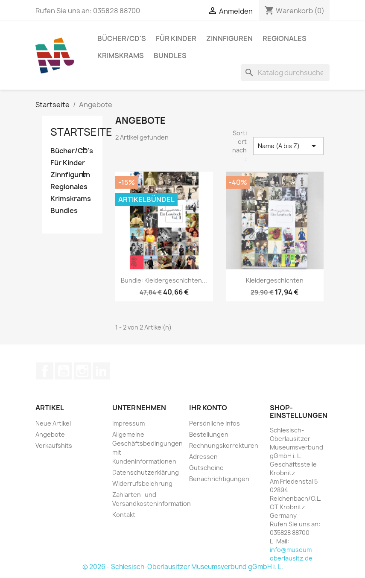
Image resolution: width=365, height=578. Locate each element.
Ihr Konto (208, 407)
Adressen (203, 456)
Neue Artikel (53, 423)
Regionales (285, 38)
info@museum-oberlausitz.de (292, 554)
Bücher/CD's (121, 38)
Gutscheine (206, 468)
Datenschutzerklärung (145, 472)
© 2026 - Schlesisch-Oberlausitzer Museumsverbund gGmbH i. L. (182, 566)
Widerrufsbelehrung (142, 483)
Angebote (50, 434)
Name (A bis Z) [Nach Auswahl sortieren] (288, 146)
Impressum (128, 423)
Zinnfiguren (229, 38)
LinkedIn (101, 370)
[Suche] (285, 72)
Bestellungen (208, 434)
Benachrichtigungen (219, 479)
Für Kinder (176, 38)
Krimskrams (120, 55)
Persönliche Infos (214, 423)
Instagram (82, 370)
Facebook (44, 370)
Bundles (170, 55)
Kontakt (123, 515)
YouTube (63, 370)
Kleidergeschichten (275, 280)
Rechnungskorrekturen (223, 445)
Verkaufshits (53, 445)
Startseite (81, 132)
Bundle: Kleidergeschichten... (164, 280)
